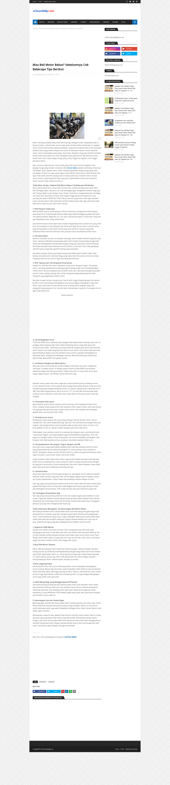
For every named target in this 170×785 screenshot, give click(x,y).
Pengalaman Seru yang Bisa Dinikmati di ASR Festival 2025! (125, 122)
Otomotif (42, 28)
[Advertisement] (67, 46)
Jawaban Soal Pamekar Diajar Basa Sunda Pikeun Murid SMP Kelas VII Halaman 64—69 (125, 157)
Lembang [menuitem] (74, 22)
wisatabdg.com (39, 74)
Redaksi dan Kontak (50, 1)
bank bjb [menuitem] (51, 22)
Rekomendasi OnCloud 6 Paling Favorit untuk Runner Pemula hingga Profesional (125, 145)
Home (34, 1)
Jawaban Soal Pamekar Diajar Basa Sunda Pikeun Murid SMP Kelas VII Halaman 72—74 (125, 88)
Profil (40, 1)
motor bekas (72, 168)
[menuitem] (35, 22)
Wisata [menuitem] (41, 22)
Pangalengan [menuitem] (94, 22)
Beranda (35, 28)
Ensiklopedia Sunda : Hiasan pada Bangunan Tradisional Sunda (126, 99)
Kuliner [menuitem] (115, 22)
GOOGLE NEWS (71, 637)
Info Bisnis (42, 682)
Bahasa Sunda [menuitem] (62, 22)
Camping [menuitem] (106, 22)
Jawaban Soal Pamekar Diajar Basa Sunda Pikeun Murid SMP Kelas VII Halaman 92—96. (125, 133)
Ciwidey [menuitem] (83, 22)
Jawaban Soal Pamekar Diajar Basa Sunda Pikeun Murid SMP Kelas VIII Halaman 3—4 (125, 110)
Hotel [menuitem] (123, 22)
